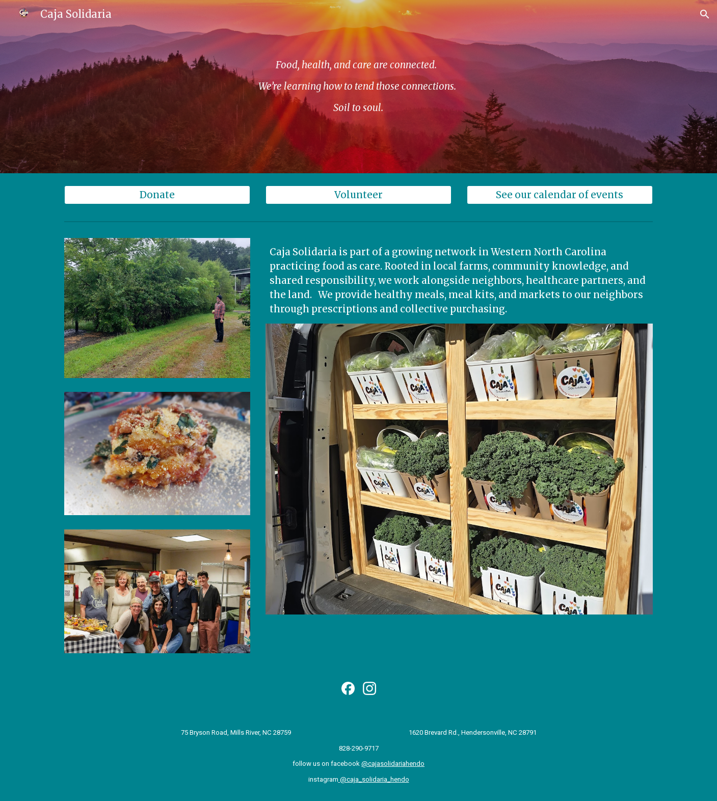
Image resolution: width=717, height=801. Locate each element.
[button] (705, 14)
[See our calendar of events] (559, 195)
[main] (358, 86)
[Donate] (157, 195)
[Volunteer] (358, 195)
